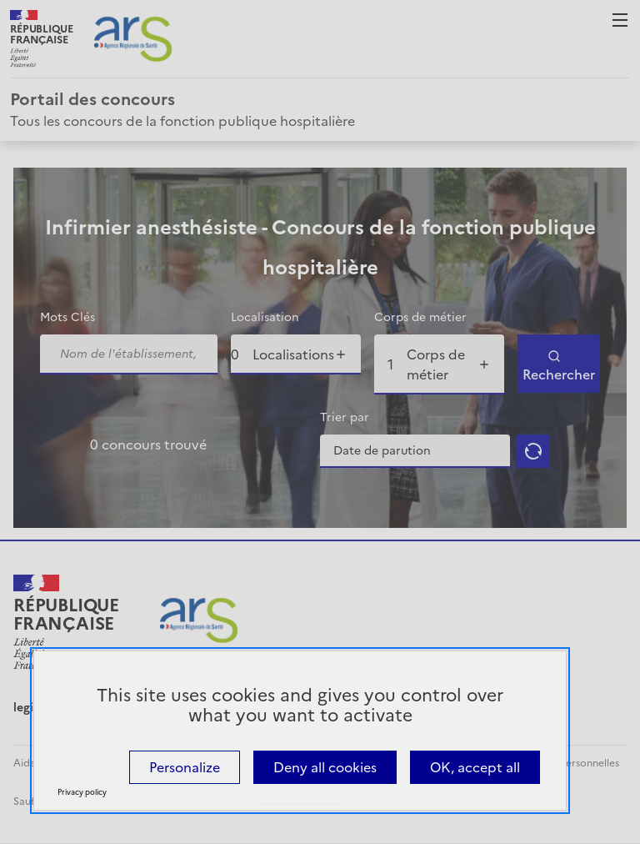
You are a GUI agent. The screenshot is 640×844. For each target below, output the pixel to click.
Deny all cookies (325, 767)
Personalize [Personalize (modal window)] (184, 767)
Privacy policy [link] (82, 792)
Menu (620, 20)
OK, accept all (475, 767)
